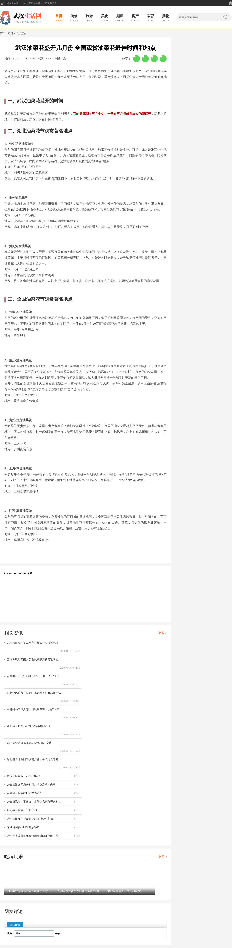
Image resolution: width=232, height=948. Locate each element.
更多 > (162, 633)
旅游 (10, 33)
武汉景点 (21, 33)
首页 (2, 33)
